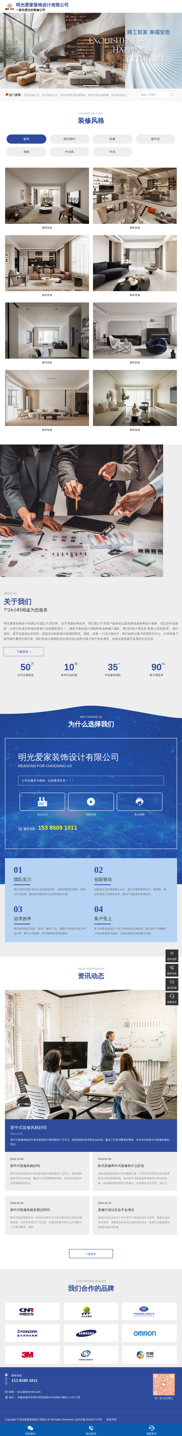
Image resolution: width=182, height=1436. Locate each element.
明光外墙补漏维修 (98, 95)
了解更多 (91, 1254)
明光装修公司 (32, 95)
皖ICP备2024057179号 (89, 1419)
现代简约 (69, 139)
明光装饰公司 (49, 95)
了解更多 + (24, 651)
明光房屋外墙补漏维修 (73, 95)
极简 (26, 139)
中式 (112, 151)
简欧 (26, 151)
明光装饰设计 (119, 95)
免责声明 (110, 1419)
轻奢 (112, 139)
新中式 (155, 139)
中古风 (69, 151)
